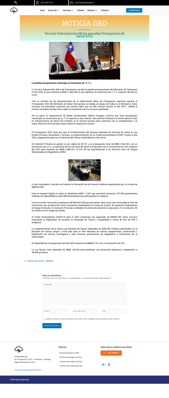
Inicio (42, 10)
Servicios (68, 10)
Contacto (105, 10)
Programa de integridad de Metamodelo (28, 371)
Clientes (80, 10)
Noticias (92, 10)
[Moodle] (109, 366)
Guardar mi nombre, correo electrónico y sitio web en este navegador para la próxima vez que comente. (82, 320)
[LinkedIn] (103, 366)
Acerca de (53, 10)
